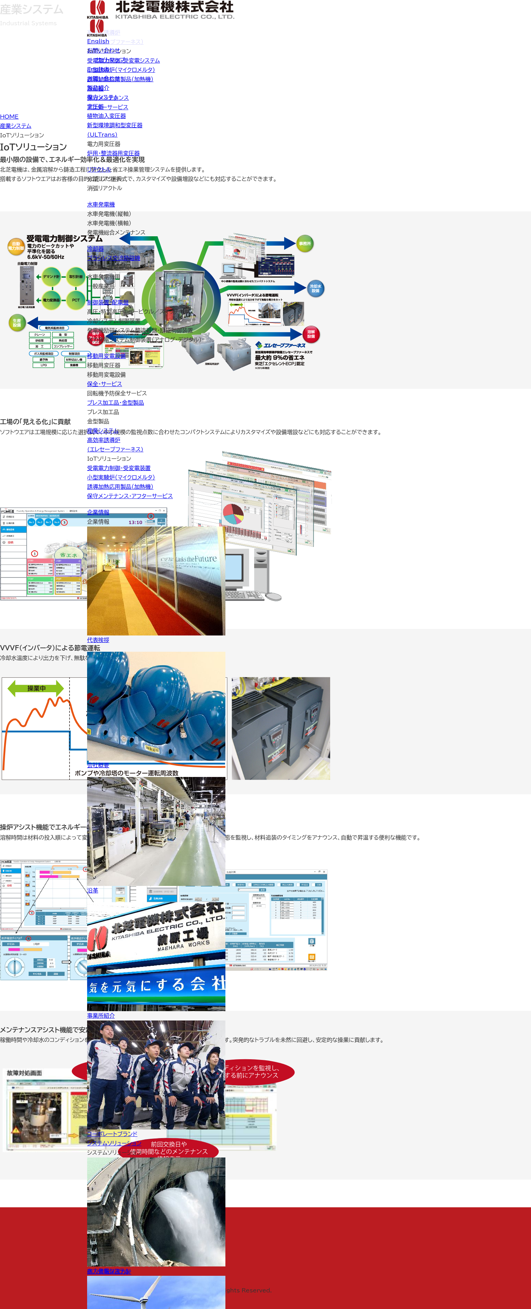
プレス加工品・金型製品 (115, 402)
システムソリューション (114, 1143)
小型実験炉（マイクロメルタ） (121, 477)
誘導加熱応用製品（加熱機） (120, 486)
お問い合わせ (103, 50)
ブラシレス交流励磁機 (113, 258)
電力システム (103, 97)
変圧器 (95, 106)
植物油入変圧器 (106, 116)
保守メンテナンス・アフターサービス (130, 496)
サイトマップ (110, 60)
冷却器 (95, 248)
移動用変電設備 (106, 356)
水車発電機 (101, 204)
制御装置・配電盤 (108, 302)
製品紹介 (98, 88)
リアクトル (99, 169)
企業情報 (98, 512)
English (98, 41)
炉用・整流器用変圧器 (113, 153)
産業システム (103, 430)
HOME (9, 116)
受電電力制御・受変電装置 (119, 468)
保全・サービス (104, 384)
